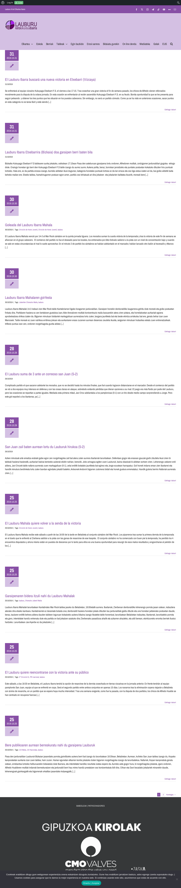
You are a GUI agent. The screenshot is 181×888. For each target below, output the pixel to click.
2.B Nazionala (32, 750)
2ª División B (24, 677)
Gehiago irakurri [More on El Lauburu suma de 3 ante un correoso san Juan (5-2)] (170, 404)
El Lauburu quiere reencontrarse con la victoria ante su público (47, 672)
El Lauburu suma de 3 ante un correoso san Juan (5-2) (41, 373)
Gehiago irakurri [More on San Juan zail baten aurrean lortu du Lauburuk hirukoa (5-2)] (170, 480)
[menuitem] (3, 2)
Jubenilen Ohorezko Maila (28, 302)
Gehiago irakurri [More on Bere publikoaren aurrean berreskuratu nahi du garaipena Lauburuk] (170, 779)
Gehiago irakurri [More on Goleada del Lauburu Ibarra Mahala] (170, 255)
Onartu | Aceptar (91, 883)
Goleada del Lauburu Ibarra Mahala (28, 224)
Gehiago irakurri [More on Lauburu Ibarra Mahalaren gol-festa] (170, 331)
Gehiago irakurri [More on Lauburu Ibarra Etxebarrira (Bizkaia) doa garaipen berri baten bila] (170, 182)
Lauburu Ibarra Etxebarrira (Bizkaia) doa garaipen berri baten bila (48, 152)
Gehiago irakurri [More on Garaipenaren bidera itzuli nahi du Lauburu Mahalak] (170, 629)
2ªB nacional (34, 677)
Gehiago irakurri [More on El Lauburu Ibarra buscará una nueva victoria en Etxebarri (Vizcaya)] (170, 109)
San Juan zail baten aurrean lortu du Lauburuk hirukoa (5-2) (45, 446)
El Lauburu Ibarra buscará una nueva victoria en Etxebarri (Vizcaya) (50, 79)
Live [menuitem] (20, 2)
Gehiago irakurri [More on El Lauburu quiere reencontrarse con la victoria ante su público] (170, 702)
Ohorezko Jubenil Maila (33, 600)
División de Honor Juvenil (28, 229)
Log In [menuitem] (10, 2)
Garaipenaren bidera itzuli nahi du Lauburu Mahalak (40, 595)
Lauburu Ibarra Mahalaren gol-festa (28, 297)
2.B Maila (22, 750)
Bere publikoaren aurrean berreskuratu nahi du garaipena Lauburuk (50, 745)
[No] (177, 879)
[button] (171, 43)
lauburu (60, 229)
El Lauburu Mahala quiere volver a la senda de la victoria (43, 523)
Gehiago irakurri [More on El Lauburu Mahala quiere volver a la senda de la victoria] (170, 553)
